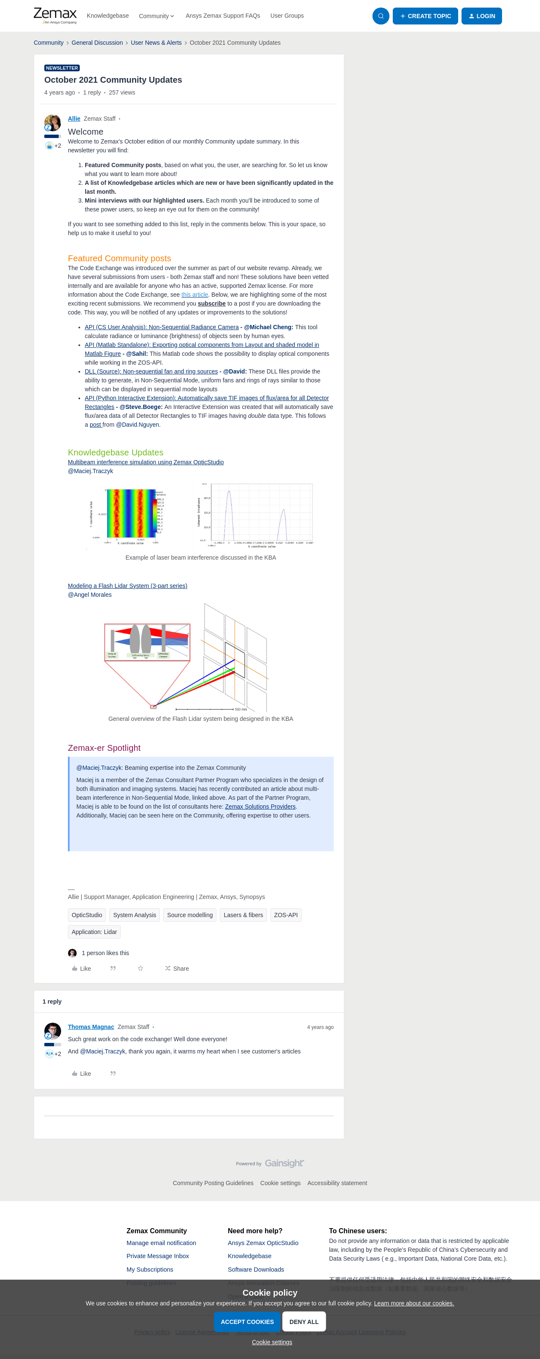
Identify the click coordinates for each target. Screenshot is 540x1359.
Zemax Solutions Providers (260, 806)
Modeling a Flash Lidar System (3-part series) (127, 585)
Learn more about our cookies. (414, 1303)
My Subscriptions (152, 1272)
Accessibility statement (337, 1183)
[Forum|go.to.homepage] (55, 16)
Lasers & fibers (243, 915)
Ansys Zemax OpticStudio (266, 1243)
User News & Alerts (156, 42)
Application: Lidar (94, 932)
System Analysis (134, 915)
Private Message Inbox (161, 1258)
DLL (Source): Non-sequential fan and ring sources (151, 371)
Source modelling (190, 915)
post (96, 424)
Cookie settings (280, 1183)
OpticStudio (87, 915)
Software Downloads (259, 1272)
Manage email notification (165, 1243)
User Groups (287, 15)
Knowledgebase (108, 15)
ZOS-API (286, 915)
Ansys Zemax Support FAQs (223, 15)
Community (49, 42)
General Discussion (97, 42)
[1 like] (98, 953)
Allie (74, 118)
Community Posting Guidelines (213, 1183)
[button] (425, 16)
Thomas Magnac (91, 1026)
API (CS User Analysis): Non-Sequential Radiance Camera (162, 327)
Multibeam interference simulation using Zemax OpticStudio (146, 462)
